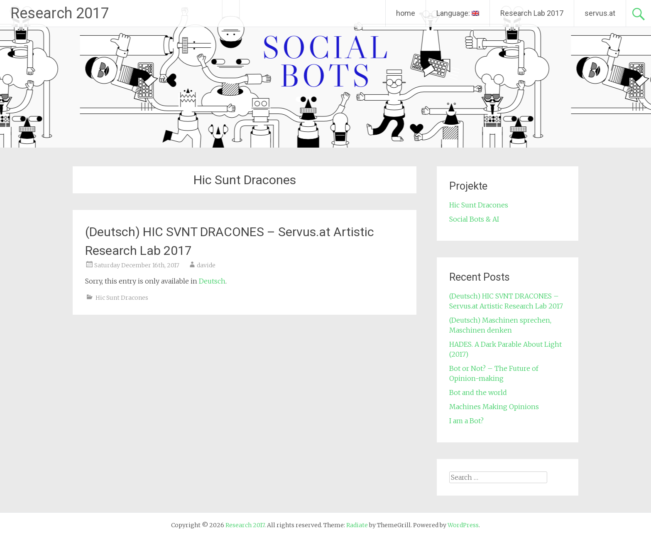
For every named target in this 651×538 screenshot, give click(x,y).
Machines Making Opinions (494, 406)
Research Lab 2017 (531, 13)
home (405, 13)
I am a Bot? (466, 421)
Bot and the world (478, 392)
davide (206, 265)
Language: (457, 13)
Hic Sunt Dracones (121, 297)
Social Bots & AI (474, 219)
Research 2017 (59, 13)
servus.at (600, 13)
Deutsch (212, 281)
